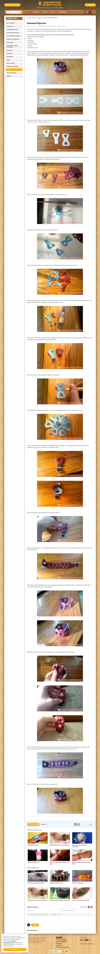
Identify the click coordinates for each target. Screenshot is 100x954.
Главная (36, 12)
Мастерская (9, 53)
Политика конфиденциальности (63, 947)
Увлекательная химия (12, 29)
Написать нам (59, 945)
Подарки (9, 76)
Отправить (35, 925)
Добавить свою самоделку (61, 939)
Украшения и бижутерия (49, 26)
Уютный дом (10, 56)
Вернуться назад (33, 824)
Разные (8, 69)
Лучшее (44, 12)
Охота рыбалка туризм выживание (12, 46)
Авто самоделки (11, 23)
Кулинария (9, 50)
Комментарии (62, 12)
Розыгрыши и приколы (12, 66)
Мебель (8, 60)
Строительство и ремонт (13, 32)
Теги (52, 12)
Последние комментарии (61, 941)
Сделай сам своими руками (50, 3)
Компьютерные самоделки (13, 35)
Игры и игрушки (11, 63)
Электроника (10, 26)
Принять (15, 949)
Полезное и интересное (13, 39)
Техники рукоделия (11, 72)
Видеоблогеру (59, 943)
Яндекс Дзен (59, 937)
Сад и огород (10, 42)
